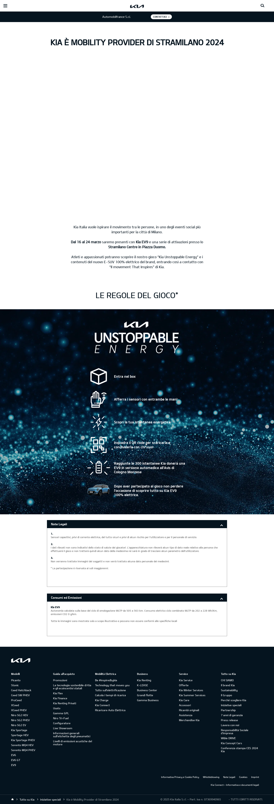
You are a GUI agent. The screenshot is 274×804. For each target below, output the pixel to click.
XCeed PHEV (19, 710)
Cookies (243, 777)
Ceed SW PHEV (20, 695)
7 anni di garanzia (232, 715)
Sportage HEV (20, 735)
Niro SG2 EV (18, 725)
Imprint (255, 777)
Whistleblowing (211, 777)
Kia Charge (101, 700)
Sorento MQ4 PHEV (23, 750)
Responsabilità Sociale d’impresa (234, 731)
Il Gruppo (226, 695)
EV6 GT (15, 760)
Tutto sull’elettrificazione (110, 690)
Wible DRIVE (228, 738)
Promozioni (60, 680)
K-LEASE (142, 685)
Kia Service (186, 680)
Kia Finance (60, 698)
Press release (229, 720)
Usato (56, 708)
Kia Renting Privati (64, 703)
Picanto (16, 680)
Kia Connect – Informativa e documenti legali (235, 784)
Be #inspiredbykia (106, 680)
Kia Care (184, 700)
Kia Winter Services (191, 690)
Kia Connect (102, 705)
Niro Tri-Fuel (61, 718)
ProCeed (16, 700)
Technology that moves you (112, 685)
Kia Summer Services (192, 695)
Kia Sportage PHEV (23, 740)
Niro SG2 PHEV (20, 720)
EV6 (13, 755)
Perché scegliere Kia (233, 700)
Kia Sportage (19, 730)
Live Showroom (62, 728)
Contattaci (160, 16)
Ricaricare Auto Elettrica (110, 710)
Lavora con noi (230, 725)
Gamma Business (148, 700)
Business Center (147, 690)
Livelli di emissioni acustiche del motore (72, 743)
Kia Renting (144, 680)
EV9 (13, 765)
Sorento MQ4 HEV (22, 745)
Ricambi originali (189, 710)
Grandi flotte (145, 695)
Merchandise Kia (189, 720)
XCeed (15, 705)
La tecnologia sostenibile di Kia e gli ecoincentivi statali (72, 687)
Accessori (185, 705)
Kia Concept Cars (231, 743)
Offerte (184, 685)
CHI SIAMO (227, 680)
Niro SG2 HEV (19, 715)
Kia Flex (58, 693)
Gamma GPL (61, 713)
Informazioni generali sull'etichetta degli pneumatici (71, 734)
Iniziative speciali (231, 705)
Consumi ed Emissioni (66, 597)
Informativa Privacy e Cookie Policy (180, 777)
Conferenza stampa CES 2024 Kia (239, 749)
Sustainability (229, 690)
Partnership (228, 710)
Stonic (15, 685)
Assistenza (185, 715)
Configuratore (62, 723)
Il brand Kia (228, 685)
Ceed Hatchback (21, 690)
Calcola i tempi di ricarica (110, 695)
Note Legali (59, 524)
